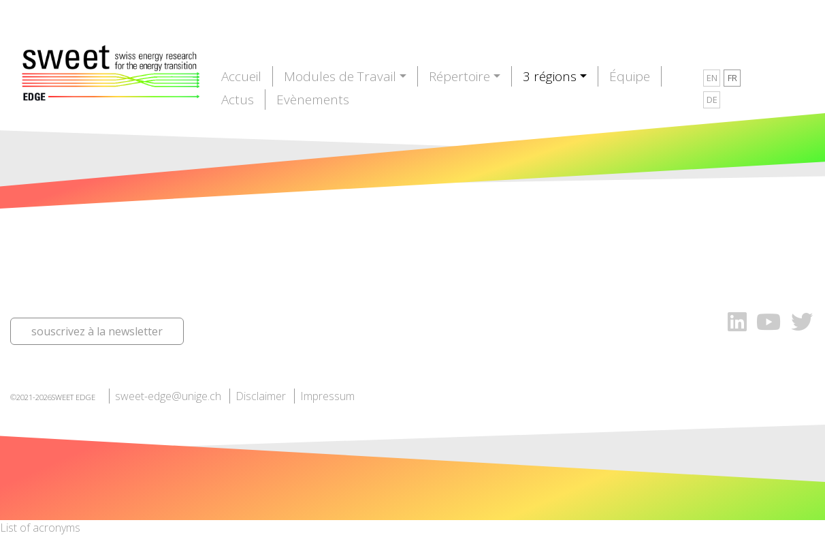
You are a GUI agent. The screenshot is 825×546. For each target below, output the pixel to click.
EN (712, 78)
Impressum (327, 396)
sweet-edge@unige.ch (168, 396)
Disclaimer (261, 396)
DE (712, 99)
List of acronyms (40, 527)
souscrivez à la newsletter (97, 331)
